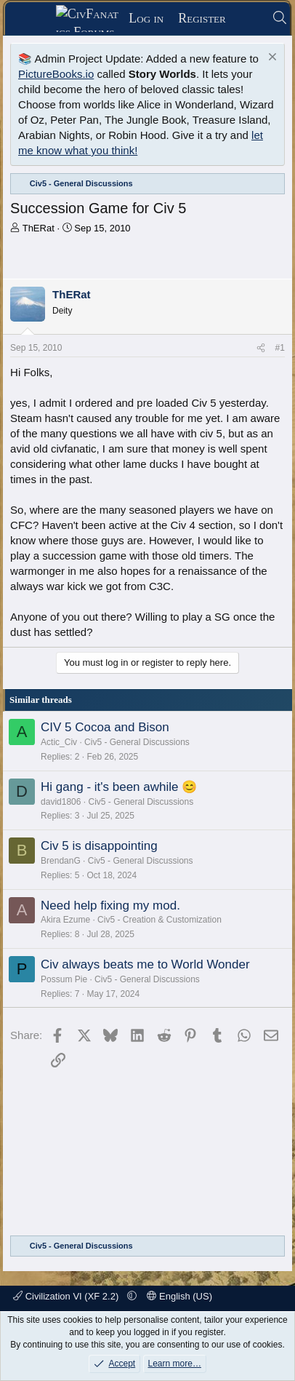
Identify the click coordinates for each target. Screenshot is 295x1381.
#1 (280, 348)
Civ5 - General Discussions (137, 742)
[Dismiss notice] (270, 58)
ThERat (38, 228)
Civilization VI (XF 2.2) (67, 1296)
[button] (132, 1296)
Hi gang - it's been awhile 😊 (119, 787)
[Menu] (35, 18)
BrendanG (61, 861)
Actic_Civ (59, 742)
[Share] (260, 348)
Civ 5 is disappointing (99, 846)
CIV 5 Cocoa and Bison (105, 727)
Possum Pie (64, 979)
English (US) (179, 1296)
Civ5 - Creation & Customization (159, 920)
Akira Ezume (65, 920)
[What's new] (248, 18)
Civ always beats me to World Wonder (145, 964)
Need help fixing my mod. (110, 905)
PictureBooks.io (56, 74)
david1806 (61, 802)
